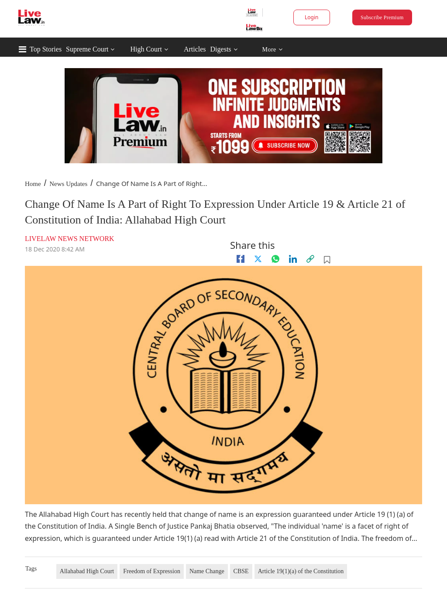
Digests (220, 49)
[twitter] (258, 259)
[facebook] (240, 259)
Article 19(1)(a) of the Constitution (301, 571)
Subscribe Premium (382, 17)
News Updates (68, 183)
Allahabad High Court (87, 571)
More (272, 49)
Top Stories (46, 49)
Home (33, 183)
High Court (146, 49)
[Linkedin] (293, 259)
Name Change (206, 571)
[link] (310, 259)
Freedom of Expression (151, 571)
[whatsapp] (275, 259)
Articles (195, 49)
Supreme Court (87, 49)
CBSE (241, 571)
